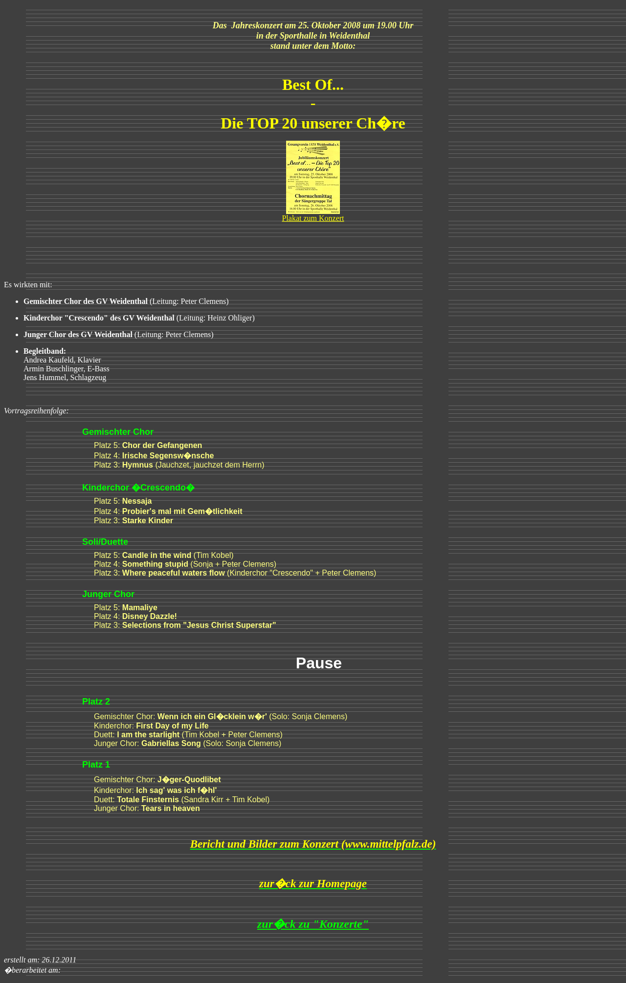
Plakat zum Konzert (313, 218)
